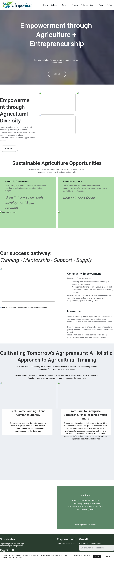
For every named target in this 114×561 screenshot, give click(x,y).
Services (65, 5)
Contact (109, 5)
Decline (107, 556)
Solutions (54, 5)
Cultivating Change (88, 5)
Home (45, 5)
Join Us (57, 74)
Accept (97, 556)
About (101, 5)
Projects (75, 5)
